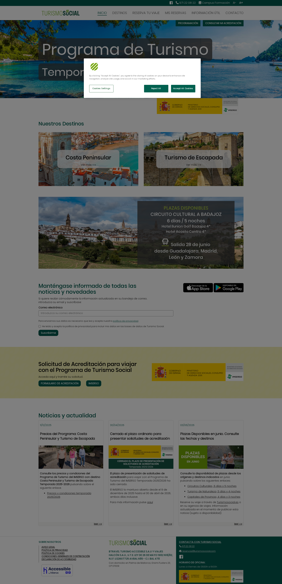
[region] (142, 78)
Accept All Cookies (183, 88)
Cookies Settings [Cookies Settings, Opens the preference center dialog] (101, 88)
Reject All (156, 88)
